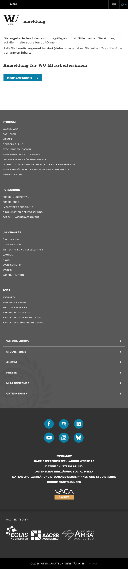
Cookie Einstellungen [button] (64, 482)
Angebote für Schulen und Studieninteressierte (36, 169)
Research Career (14, 302)
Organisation (12, 244)
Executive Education (17, 149)
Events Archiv (12, 265)
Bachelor (9, 134)
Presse (11, 372)
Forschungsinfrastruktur (21, 217)
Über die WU (11, 239)
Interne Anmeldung (19, 78)
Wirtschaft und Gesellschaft (23, 249)
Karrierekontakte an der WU (22, 317)
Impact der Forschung (18, 207)
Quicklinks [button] (123, 4)
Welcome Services (15, 307)
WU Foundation (13, 275)
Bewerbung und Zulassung (21, 154)
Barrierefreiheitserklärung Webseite (64, 461)
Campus (8, 254)
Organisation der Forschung (23, 212)
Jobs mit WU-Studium (16, 312)
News (6, 259)
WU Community (17, 341)
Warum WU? (10, 129)
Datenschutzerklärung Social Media (64, 471)
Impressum (64, 455)
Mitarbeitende (17, 383)
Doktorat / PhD (13, 144)
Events (7, 270)
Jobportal (10, 297)
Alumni (11, 362)
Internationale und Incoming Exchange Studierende (39, 164)
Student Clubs (12, 174)
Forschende (11, 202)
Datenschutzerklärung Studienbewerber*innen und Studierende (64, 476)
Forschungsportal (16, 197)
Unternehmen (16, 393)
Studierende (16, 351)
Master (7, 139)
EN (114, 4)
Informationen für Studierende (25, 159)
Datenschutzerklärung (64, 466)
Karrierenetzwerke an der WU (24, 322)
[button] (10, 4)
